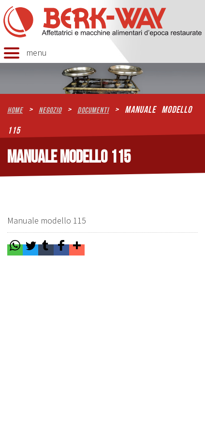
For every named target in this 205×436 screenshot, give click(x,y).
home (15, 110)
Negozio (50, 110)
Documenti (93, 110)
